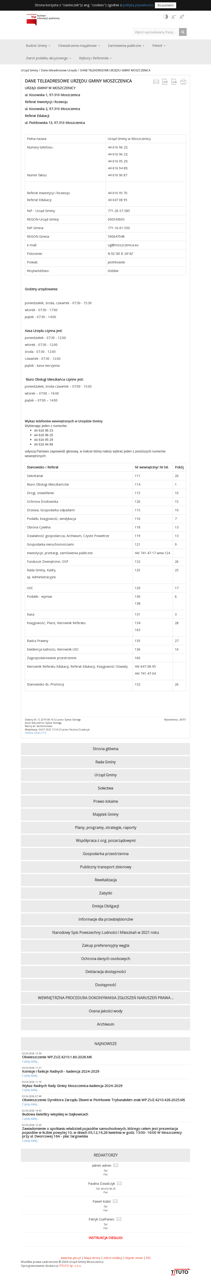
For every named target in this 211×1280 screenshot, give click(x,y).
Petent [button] (159, 45)
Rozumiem (165, 5)
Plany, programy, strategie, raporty (105, 827)
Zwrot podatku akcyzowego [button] (48, 58)
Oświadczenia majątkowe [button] (79, 45)
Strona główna (105, 748)
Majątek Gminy (105, 814)
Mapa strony (92, 1258)
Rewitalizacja (106, 879)
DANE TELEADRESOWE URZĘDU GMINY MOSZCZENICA (115, 70)
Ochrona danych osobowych (105, 958)
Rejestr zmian (134, 1258)
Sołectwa (105, 788)
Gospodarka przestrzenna (105, 853)
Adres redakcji (112, 1258)
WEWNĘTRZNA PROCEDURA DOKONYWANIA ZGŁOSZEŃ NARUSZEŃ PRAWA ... (105, 997)
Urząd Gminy (29, 70)
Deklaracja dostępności (105, 971)
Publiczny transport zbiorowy (105, 866)
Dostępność (105, 984)
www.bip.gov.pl (71, 1258)
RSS (148, 1258)
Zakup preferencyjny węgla (105, 945)
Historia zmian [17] (35, 732)
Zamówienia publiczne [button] (126, 45)
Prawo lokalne (105, 801)
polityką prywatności (138, 5)
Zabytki (105, 893)
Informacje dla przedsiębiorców (105, 919)
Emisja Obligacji (105, 906)
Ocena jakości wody (105, 1011)
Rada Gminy (105, 762)
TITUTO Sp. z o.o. (70, 1266)
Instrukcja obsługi (105, 1238)
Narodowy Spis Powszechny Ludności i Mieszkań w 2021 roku (105, 932)
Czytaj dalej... (30, 1061)
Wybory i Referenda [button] (95, 58)
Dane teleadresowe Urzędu (59, 70)
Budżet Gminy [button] (38, 45)
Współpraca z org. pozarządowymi (105, 840)
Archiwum (105, 1024)
